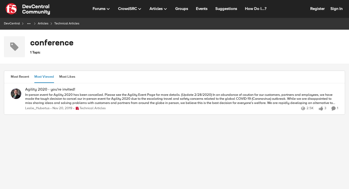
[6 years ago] (61, 108)
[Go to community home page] (28, 9)
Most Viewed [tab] (44, 77)
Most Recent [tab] (20, 77)
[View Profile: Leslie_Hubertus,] (16, 93)
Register (317, 8)
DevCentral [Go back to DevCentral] (12, 23)
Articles (43, 23)
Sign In (336, 8)
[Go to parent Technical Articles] (89, 108)
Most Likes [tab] (67, 77)
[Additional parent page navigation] (29, 23)
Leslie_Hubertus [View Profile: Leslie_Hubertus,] (37, 108)
